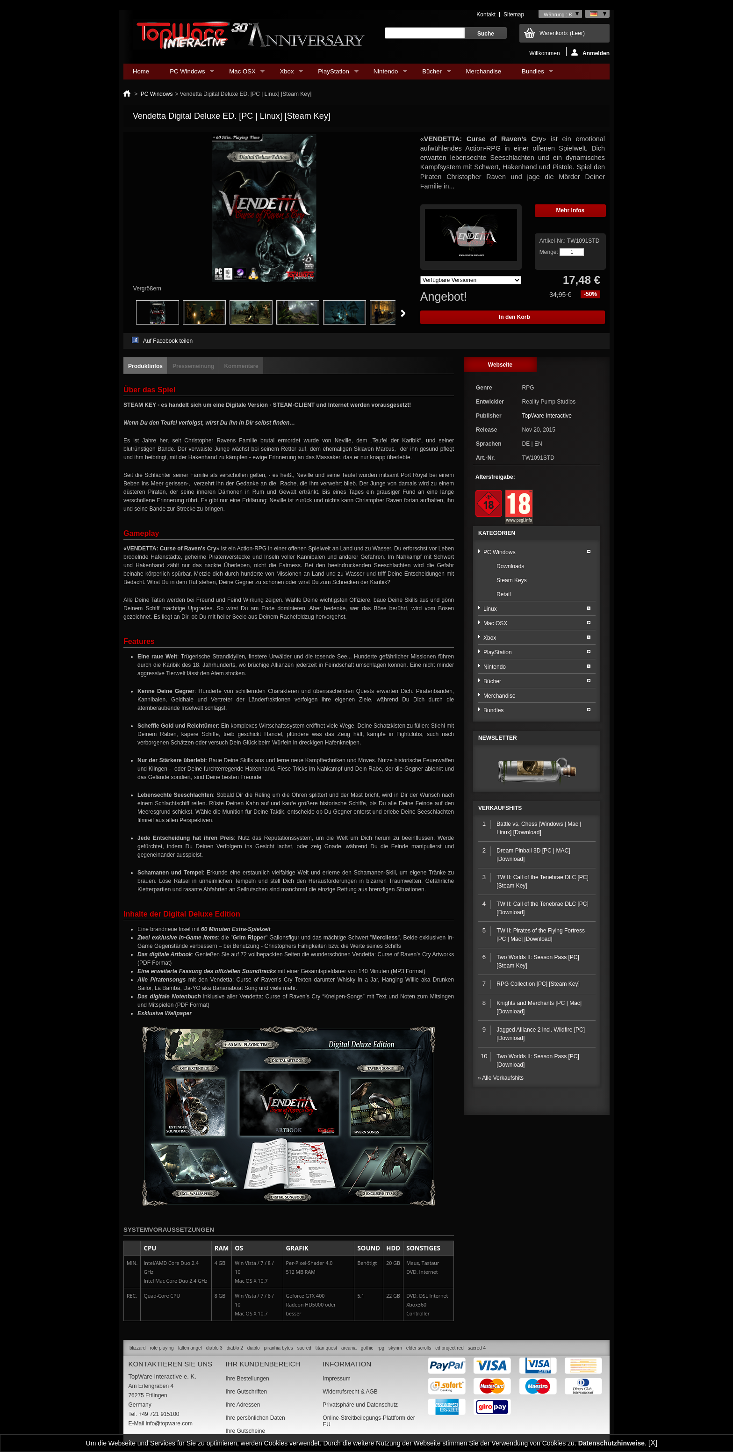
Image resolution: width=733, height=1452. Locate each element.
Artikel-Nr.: (553, 241)
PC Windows (187, 73)
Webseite (500, 364)
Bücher (432, 73)
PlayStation (333, 73)
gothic (367, 1348)
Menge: (548, 252)
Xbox (286, 73)
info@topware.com (169, 1423)
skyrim (395, 1348)
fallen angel (190, 1348)
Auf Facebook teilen (168, 341)
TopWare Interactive (547, 415)
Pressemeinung (193, 366)
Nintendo (385, 73)
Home (141, 71)
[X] (653, 1443)
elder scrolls (418, 1348)
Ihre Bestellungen (247, 1378)
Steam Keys (511, 580)
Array (470, 280)
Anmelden (590, 52)
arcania (349, 1348)
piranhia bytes (278, 1348)
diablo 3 (214, 1348)
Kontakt (486, 14)
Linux (490, 609)
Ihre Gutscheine (245, 1431)
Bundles (532, 73)
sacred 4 (477, 1348)
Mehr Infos (570, 210)
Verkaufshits (500, 808)
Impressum (336, 1378)
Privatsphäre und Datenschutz (360, 1404)
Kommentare (241, 366)
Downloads (510, 566)
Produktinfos (145, 366)
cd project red (449, 1348)
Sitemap (513, 14)
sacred (304, 1348)
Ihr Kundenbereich (262, 1364)
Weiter (403, 313)
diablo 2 (235, 1348)
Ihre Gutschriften (246, 1391)
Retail (503, 594)
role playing (161, 1348)
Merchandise (484, 71)
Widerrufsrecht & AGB (350, 1391)
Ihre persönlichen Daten (255, 1418)
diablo (253, 1348)
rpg (380, 1348)
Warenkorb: (562, 33)
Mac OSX (242, 73)
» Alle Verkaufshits (501, 1078)
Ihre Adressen (242, 1404)
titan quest (326, 1348)
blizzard (137, 1348)
